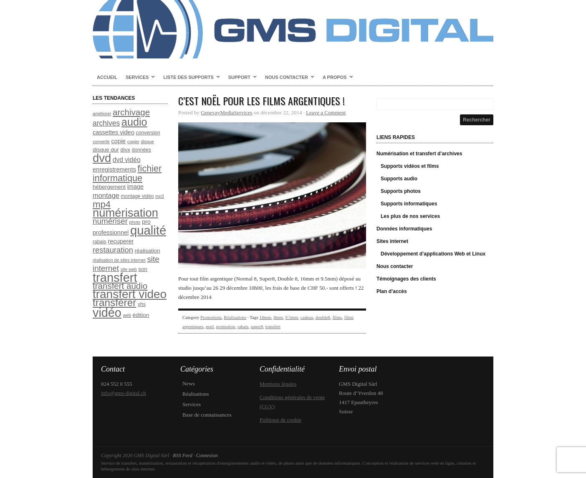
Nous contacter (287, 78)
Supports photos (401, 191)
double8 (323, 317)
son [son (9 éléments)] (142, 269)
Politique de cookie (280, 420)
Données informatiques (404, 229)
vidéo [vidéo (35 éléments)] (107, 312)
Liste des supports (189, 78)
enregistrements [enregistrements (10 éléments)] (114, 169)
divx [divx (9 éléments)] (125, 150)
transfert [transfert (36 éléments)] (115, 277)
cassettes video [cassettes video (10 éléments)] (113, 132)
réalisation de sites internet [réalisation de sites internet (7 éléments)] (119, 260)
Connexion (207, 455)
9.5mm (291, 317)
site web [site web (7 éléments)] (129, 269)
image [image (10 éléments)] (135, 186)
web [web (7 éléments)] (127, 315)
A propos (335, 78)
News (188, 383)
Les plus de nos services (410, 216)
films (337, 317)
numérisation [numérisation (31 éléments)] (125, 212)
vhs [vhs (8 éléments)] (142, 304)
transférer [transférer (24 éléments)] (114, 302)
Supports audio (399, 179)
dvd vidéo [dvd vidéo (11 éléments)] (127, 159)
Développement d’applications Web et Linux (433, 254)
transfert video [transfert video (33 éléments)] (130, 294)
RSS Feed (182, 455)
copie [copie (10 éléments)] (118, 141)
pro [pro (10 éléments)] (146, 221)
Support (240, 78)
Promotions (211, 317)
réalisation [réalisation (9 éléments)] (147, 251)
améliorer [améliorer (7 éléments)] (102, 113)
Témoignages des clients (406, 279)
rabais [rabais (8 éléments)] (99, 242)
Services (138, 78)
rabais (242, 326)
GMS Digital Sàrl (293, 29)
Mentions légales (278, 384)
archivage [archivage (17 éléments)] (131, 112)
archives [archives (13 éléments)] (106, 123)
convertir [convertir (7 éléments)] (101, 141)
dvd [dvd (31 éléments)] (102, 158)
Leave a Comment (326, 112)
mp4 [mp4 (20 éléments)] (102, 204)
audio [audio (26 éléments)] (134, 122)
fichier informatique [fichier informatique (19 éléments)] (127, 173)
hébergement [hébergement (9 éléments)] (109, 187)
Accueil (107, 77)
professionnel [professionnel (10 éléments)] (111, 232)
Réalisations (235, 317)
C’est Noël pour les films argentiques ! (261, 100)
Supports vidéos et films (410, 166)
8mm (278, 317)
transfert (272, 326)
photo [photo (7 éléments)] (135, 222)
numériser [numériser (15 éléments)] (110, 221)
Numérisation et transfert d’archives (419, 154)
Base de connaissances (207, 415)
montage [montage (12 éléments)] (106, 195)
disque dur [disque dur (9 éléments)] (106, 150)
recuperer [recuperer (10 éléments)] (121, 241)
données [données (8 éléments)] (141, 150)
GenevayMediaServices (226, 112)
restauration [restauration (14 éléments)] (113, 249)
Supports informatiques (409, 204)
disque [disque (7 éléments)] (147, 141)
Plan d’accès (391, 291)
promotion (225, 326)
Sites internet (392, 241)
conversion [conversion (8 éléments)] (148, 133)
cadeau (307, 317)
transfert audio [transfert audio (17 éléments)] (120, 286)
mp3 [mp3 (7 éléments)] (159, 196)
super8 (257, 326)
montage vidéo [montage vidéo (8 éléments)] (137, 196)
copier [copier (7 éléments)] (133, 141)
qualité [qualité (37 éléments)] (148, 230)
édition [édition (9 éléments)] (141, 315)
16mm (265, 317)
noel (210, 326)
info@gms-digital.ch (123, 393)
